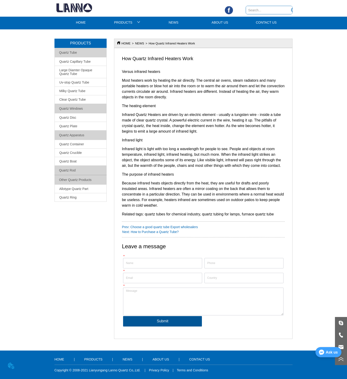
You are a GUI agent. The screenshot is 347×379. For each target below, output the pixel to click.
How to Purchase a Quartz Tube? (155, 232)
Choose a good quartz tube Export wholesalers (164, 227)
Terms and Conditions (192, 370)
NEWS (173, 22)
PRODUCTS (127, 22)
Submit (163, 321)
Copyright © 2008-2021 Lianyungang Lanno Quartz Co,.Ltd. (97, 370)
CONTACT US (266, 22)
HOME (81, 22)
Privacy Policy (159, 370)
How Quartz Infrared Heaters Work (172, 43)
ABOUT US (220, 22)
